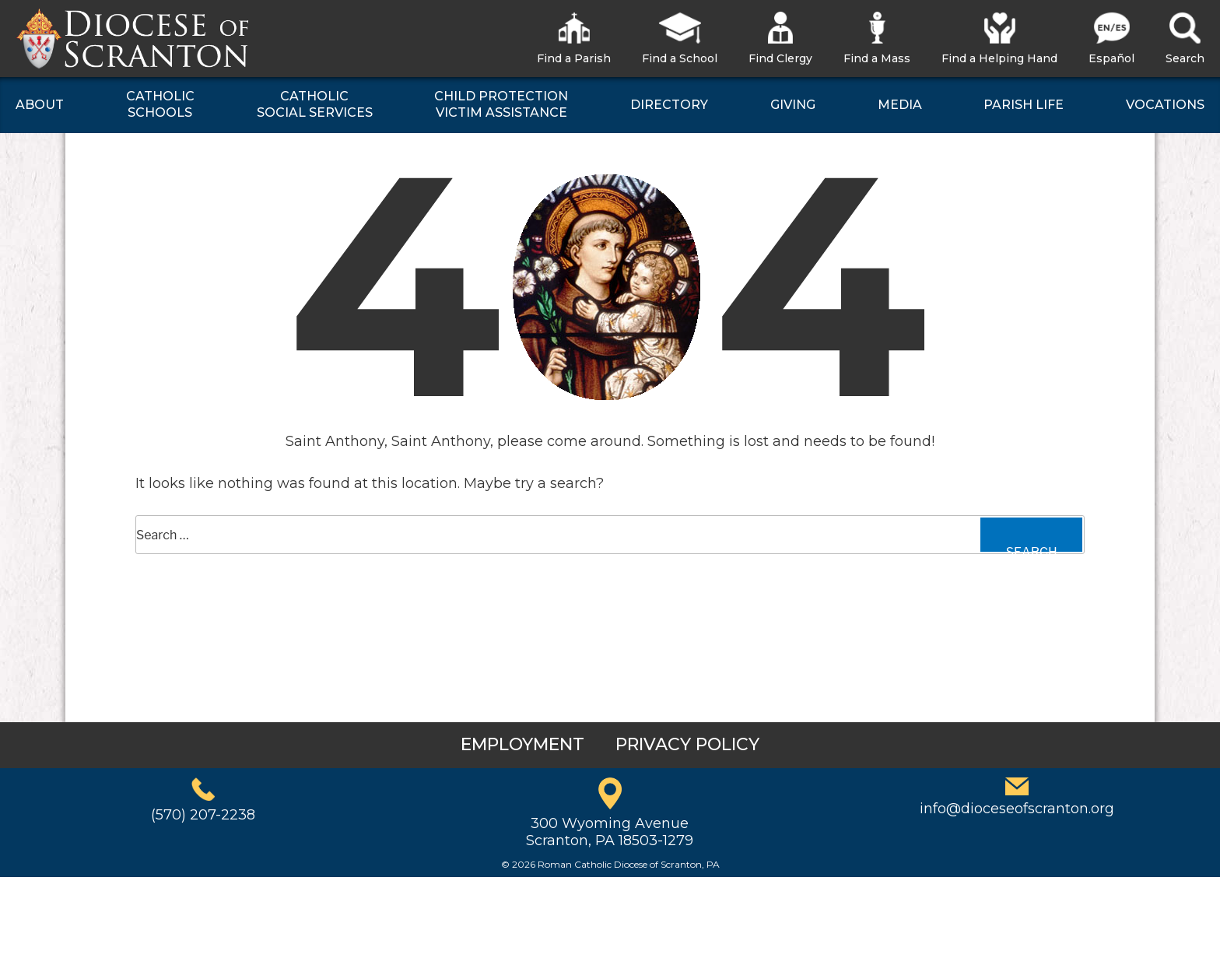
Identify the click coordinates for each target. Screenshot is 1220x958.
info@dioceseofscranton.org (1017, 808)
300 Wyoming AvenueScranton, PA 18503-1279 (609, 832)
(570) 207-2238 (203, 814)
